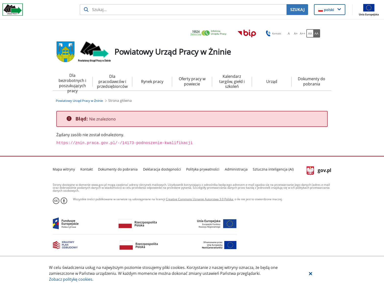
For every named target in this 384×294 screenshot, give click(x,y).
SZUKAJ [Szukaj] (297, 9)
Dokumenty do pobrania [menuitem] (311, 81)
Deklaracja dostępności (162, 169)
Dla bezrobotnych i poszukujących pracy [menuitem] (72, 82)
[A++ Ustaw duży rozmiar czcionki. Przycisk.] (302, 33)
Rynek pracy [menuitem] (152, 81)
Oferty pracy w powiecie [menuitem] (192, 81)
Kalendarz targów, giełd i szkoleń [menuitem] (232, 81)
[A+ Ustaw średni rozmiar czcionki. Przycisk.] (296, 33)
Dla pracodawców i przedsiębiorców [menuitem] (112, 81)
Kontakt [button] (272, 33)
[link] (209, 33)
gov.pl (319, 170)
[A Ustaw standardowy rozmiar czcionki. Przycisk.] (289, 33)
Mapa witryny (64, 169)
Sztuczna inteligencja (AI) (273, 169)
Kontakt (86, 169)
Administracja (236, 169)
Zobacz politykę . (71, 279)
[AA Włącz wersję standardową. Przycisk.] (309, 33)
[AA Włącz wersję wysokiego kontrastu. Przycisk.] (316, 33)
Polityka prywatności (202, 169)
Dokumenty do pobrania (118, 169)
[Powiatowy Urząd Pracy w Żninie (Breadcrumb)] (79, 101)
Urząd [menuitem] (271, 81)
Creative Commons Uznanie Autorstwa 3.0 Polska (199, 199)
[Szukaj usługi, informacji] (183, 9)
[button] (310, 273)
